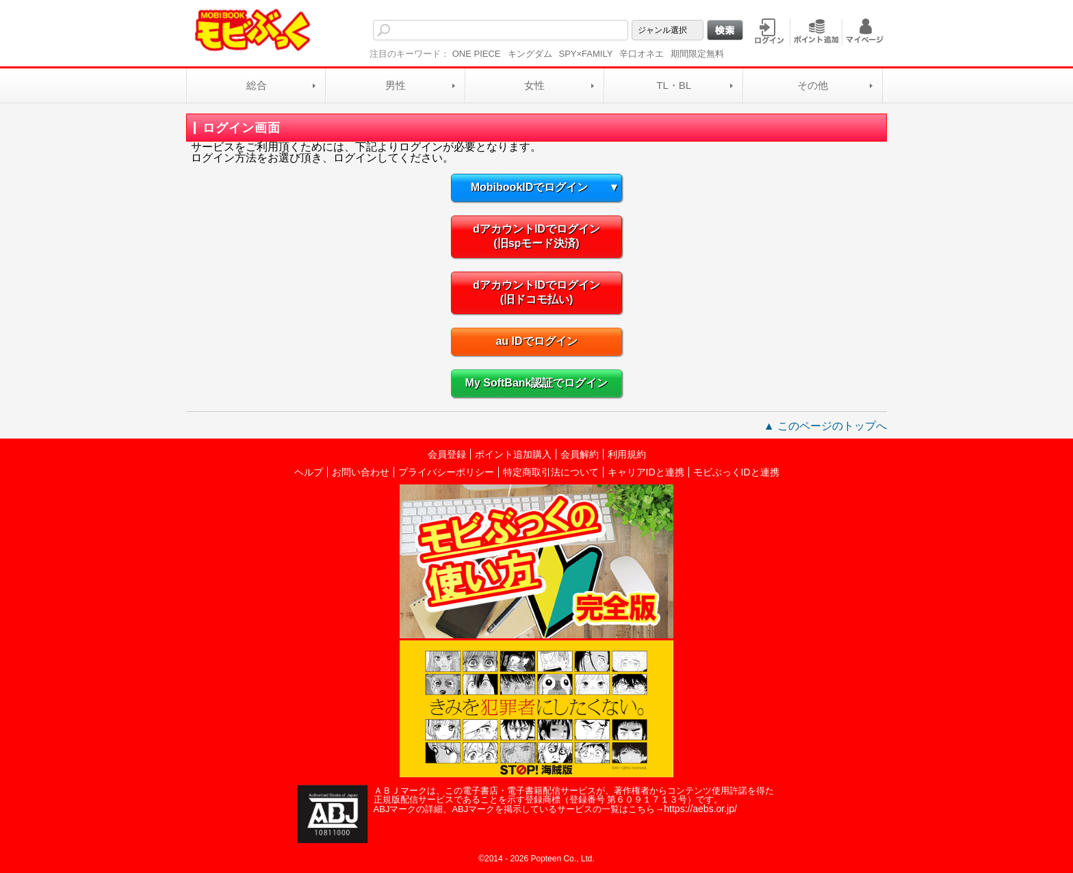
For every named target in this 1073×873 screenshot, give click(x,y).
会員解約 (579, 454)
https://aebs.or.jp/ (700, 808)
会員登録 (447, 454)
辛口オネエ (641, 53)
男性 (395, 85)
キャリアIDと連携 (646, 472)
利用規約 (627, 454)
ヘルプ (308, 472)
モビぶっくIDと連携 (736, 472)
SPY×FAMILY (586, 53)
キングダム (530, 53)
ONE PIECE (476, 53)
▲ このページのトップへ (825, 426)
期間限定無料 (697, 53)
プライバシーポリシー (446, 472)
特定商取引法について (551, 472)
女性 (534, 85)
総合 (256, 85)
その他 (812, 85)
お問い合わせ (360, 472)
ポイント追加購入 (513, 454)
